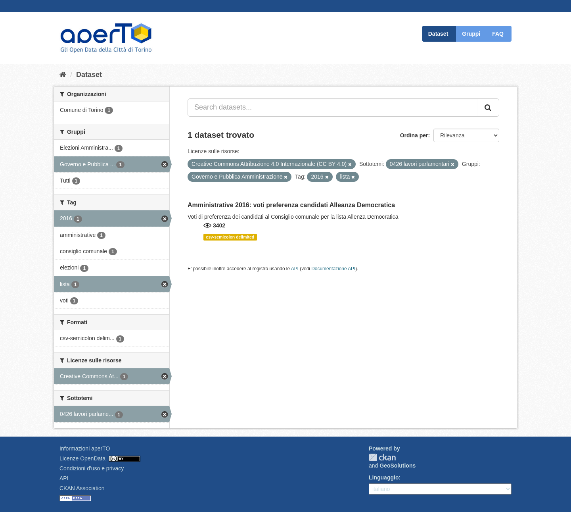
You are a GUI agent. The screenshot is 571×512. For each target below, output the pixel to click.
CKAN (382, 457)
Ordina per (414, 135)
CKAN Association (82, 488)
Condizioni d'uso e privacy (91, 468)
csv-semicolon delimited (230, 237)
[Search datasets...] (333, 107)
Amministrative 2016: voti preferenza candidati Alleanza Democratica (291, 205)
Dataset (438, 34)
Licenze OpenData (82, 458)
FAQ (498, 34)
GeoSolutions (397, 465)
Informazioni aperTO (84, 448)
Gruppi (471, 34)
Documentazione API (333, 268)
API (295, 268)
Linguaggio (384, 477)
